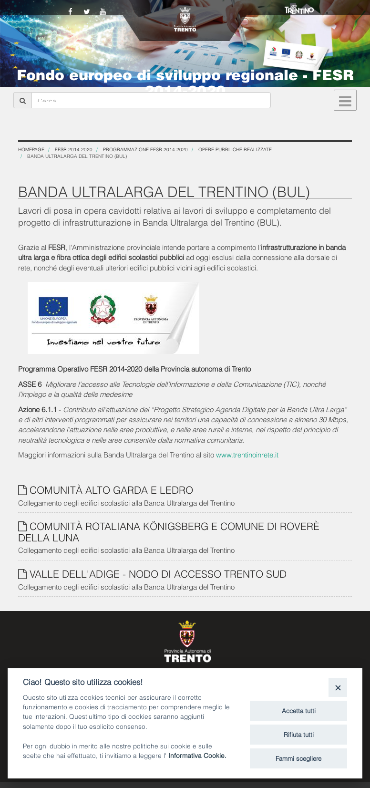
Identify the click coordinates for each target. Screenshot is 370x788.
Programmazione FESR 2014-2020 (145, 149)
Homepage (31, 149)
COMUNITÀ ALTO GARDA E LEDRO (111, 489)
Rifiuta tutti (299, 734)
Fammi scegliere (298, 758)
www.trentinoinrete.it (247, 454)
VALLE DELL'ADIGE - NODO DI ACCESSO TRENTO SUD (158, 573)
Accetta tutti (299, 710)
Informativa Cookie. (197, 755)
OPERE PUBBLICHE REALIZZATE (235, 149)
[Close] (338, 687)
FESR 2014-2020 (73, 149)
